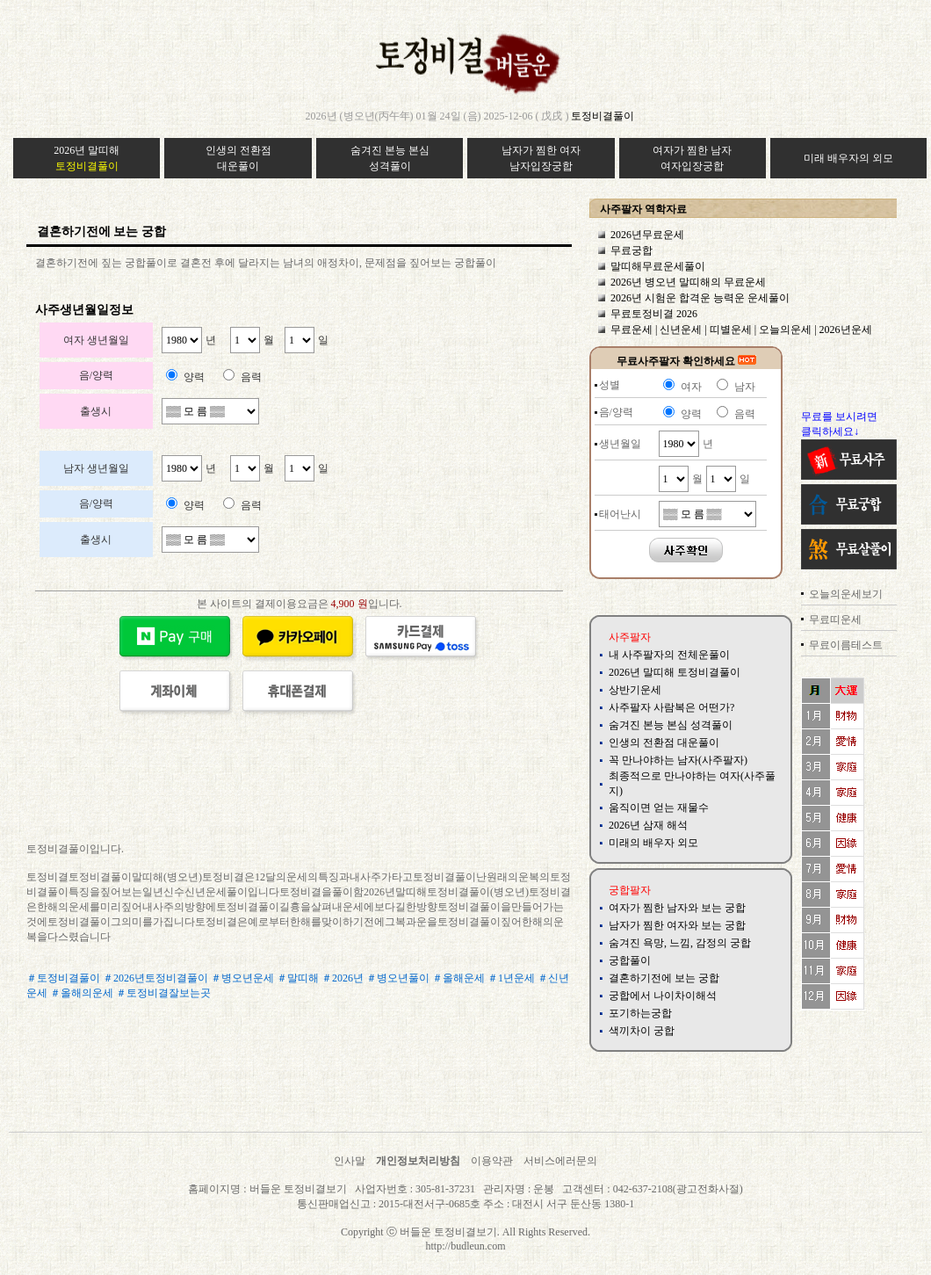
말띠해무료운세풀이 (657, 266)
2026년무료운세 (647, 234)
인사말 (349, 1161)
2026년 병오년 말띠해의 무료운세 (688, 282)
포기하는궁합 (640, 1013)
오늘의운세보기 (846, 594)
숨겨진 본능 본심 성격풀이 (671, 725)
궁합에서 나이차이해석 (663, 995)
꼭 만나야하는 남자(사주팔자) (678, 760)
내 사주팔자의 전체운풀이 (669, 654)
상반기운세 (635, 690)
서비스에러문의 (560, 1161)
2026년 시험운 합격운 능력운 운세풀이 (700, 298)
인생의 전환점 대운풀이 (664, 742)
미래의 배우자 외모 (653, 843)
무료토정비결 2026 (653, 314)
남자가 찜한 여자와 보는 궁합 (677, 925)
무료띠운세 (835, 619)
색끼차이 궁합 (642, 1031)
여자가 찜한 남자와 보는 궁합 (677, 908)
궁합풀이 (630, 960)
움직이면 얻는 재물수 (659, 807)
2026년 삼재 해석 (648, 825)
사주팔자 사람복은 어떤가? (671, 707)
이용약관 (492, 1161)
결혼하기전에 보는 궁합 (664, 978)
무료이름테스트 (846, 645)
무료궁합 (631, 250)
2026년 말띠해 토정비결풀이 (674, 672)
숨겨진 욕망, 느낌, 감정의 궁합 (680, 943)
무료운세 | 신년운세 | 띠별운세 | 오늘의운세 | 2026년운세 (741, 329)
